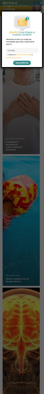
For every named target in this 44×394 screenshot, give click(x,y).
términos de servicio (13, 57)
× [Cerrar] (42, 11)
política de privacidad (23, 55)
